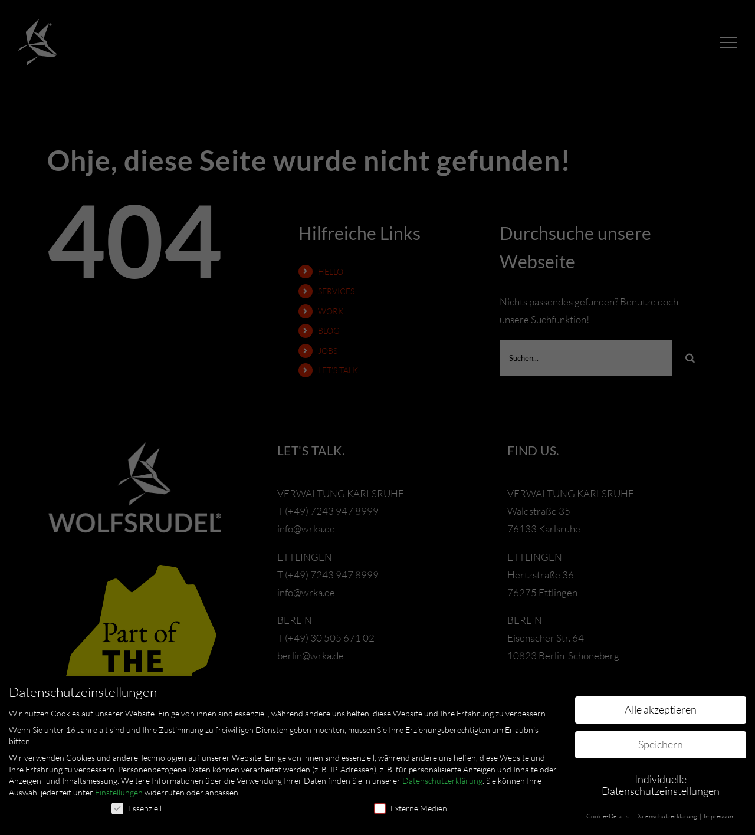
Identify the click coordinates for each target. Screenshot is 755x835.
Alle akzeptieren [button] (661, 709)
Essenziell (136, 808)
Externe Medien (410, 808)
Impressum (719, 816)
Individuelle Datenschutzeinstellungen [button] (661, 784)
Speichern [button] (660, 744)
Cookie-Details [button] (608, 816)
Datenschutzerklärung (442, 780)
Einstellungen (119, 792)
